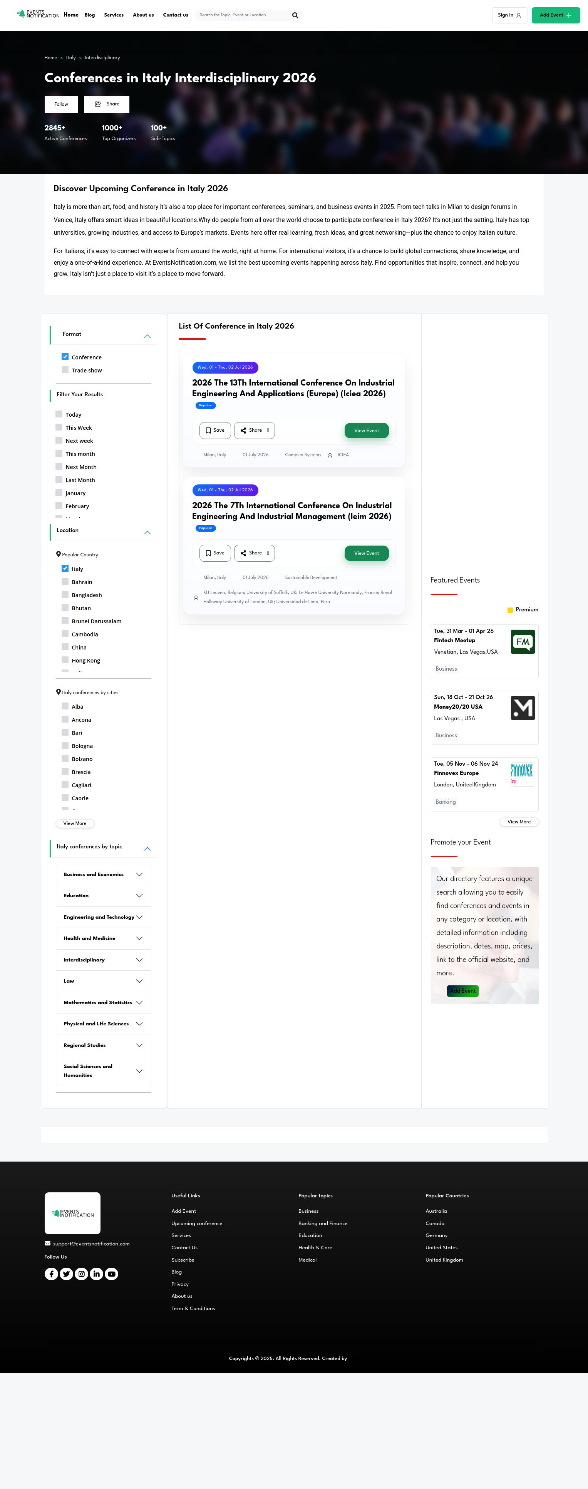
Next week (74, 439)
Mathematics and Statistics (98, 1002)
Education (76, 895)
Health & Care (316, 1247)
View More (75, 823)
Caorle (75, 797)
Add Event (463, 986)
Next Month (76, 466)
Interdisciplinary (102, 57)
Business (309, 1211)
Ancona (77, 718)
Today (68, 413)
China (74, 646)
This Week (73, 426)
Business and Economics (94, 874)
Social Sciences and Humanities (88, 1071)
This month (75, 452)
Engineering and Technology (99, 917)
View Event (366, 430)
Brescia (76, 771)
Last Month (75, 479)
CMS (353, 1358)
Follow (61, 104)
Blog (90, 15)
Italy (71, 57)
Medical (308, 1260)
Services (114, 15)
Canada (435, 1223)
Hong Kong (81, 659)
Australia (436, 1211)
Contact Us (185, 1247)
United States (442, 1247)
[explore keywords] (244, 15)
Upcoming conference (197, 1223)
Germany (437, 1235)
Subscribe (183, 1260)
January (70, 492)
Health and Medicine (90, 938)
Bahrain (77, 581)
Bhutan (76, 607)
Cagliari (77, 784)
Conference (82, 356)
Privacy (180, 1284)
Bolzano (77, 758)
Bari (72, 731)
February (72, 505)
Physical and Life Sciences (96, 1024)
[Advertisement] (485, 440)
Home (71, 15)
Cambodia (80, 633)
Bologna (77, 744)
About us (143, 15)
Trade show (82, 369)
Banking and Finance (323, 1223)
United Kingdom (445, 1260)
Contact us (176, 15)
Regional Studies (85, 1045)
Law (69, 981)
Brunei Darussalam (92, 620)
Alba (73, 705)
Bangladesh (82, 594)
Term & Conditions (193, 1308)
